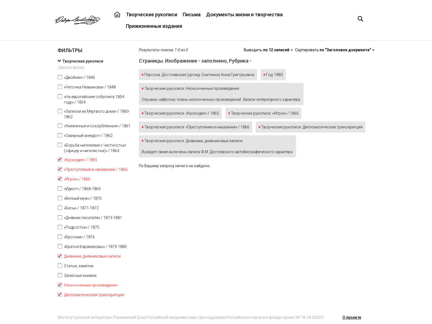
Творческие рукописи (151, 14)
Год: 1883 (273, 74)
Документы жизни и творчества (244, 14)
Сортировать (334, 50)
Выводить (269, 50)
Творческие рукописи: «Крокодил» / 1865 (180, 113)
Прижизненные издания (154, 26)
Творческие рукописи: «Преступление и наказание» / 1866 (195, 127)
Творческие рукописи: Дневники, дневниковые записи (217, 146)
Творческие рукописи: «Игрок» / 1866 (263, 113)
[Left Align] (360, 19)
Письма (192, 14)
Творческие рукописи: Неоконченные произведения (221, 94)
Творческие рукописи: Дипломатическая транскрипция (310, 127)
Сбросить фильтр (71, 67)
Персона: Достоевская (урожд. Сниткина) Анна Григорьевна (198, 74)
